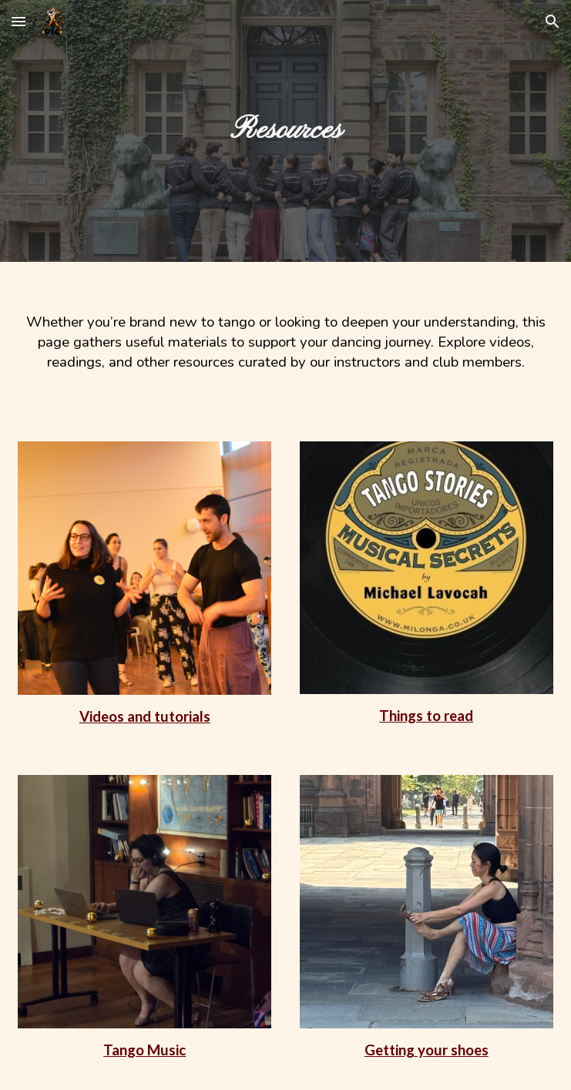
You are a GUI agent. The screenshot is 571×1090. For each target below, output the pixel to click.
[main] (285, 130)
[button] (18, 21)
